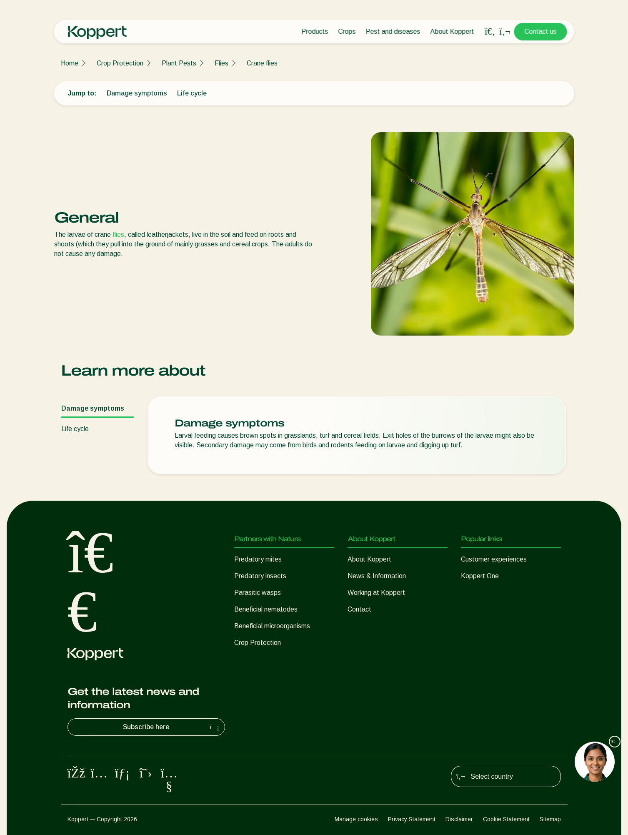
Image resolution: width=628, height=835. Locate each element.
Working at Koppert (376, 592)
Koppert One (480, 575)
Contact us (541, 31)
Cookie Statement (506, 819)
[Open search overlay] (490, 31)
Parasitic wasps (257, 592)
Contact (359, 609)
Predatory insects (260, 575)
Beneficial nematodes (266, 609)
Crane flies (262, 63)
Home (69, 63)
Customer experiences (494, 559)
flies (118, 234)
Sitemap (550, 819)
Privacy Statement (411, 819)
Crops (347, 31)
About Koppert (452, 31)
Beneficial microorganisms (272, 625)
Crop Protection (120, 63)
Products (315, 31)
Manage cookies (356, 819)
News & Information (377, 575)
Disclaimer (459, 819)
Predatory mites (258, 559)
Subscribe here (172, 727)
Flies (221, 63)
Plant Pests (179, 63)
